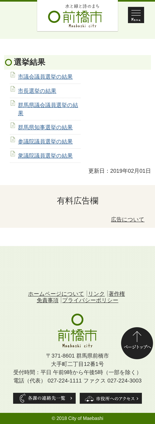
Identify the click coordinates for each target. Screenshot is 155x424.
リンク (96, 294)
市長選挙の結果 (37, 91)
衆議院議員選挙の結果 (45, 155)
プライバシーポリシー (90, 300)
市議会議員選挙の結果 (45, 77)
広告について (128, 219)
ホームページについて (56, 294)
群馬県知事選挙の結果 (45, 127)
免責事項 (48, 300)
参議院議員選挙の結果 (45, 141)
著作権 (117, 294)
